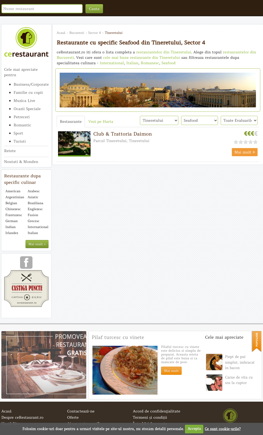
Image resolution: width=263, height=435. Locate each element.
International (37, 227)
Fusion (33, 215)
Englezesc (35, 209)
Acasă (6, 411)
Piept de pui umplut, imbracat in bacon (240, 362)
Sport (18, 133)
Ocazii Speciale (27, 108)
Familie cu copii (28, 92)
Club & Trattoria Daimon (122, 134)
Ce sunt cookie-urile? (223, 428)
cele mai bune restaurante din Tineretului (141, 57)
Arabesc (34, 191)
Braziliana (35, 203)
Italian (33, 233)
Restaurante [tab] (71, 121)
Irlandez (11, 233)
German (11, 221)
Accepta (194, 428)
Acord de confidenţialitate (156, 411)
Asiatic (33, 197)
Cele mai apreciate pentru (21, 72)
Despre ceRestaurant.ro (22, 417)
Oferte (73, 417)
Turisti (20, 141)
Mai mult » (37, 244)
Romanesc (150, 62)
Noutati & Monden (21, 161)
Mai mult (245, 152)
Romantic (22, 125)
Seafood (168, 62)
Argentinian (14, 197)
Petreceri (22, 116)
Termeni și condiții (150, 417)
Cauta (94, 8)
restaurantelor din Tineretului (163, 52)
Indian (10, 227)
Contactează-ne (81, 411)
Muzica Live (24, 100)
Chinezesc (13, 209)
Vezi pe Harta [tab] (100, 121)
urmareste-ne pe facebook (26, 264)
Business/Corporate (31, 84)
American (12, 191)
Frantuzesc (13, 215)
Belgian (11, 203)
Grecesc (33, 221)
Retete (10, 150)
